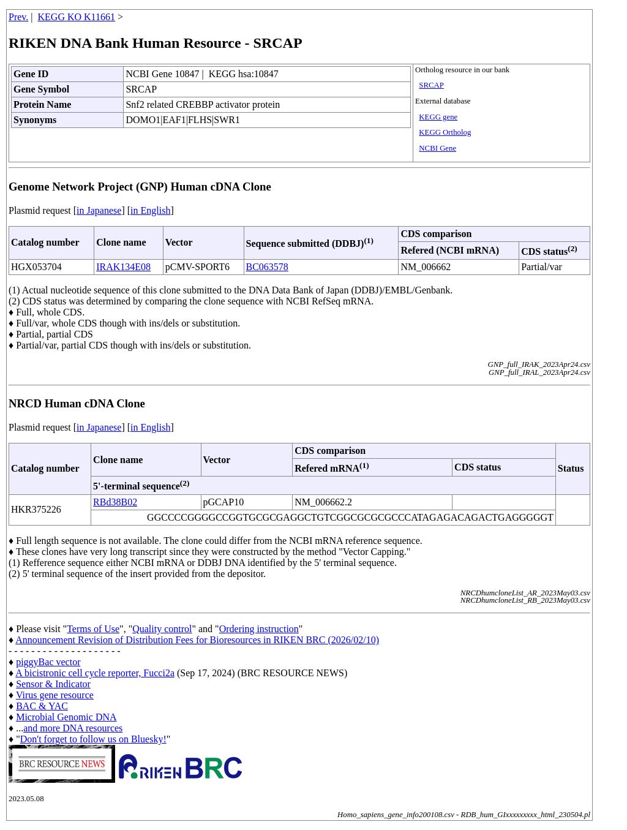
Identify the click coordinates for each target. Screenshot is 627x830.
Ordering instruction (259, 629)
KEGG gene (438, 117)
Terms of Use (93, 629)
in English (150, 210)
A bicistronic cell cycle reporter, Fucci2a (95, 673)
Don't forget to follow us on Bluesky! (93, 739)
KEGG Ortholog (445, 132)
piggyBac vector (48, 662)
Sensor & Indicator (53, 684)
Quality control (162, 629)
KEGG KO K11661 (77, 17)
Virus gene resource (55, 695)
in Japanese (99, 210)
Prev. (18, 17)
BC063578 (267, 267)
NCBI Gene (437, 148)
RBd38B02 (115, 502)
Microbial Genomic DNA (66, 717)
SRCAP (431, 85)
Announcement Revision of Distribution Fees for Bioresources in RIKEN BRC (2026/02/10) (197, 640)
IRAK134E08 (123, 267)
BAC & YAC (42, 706)
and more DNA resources (72, 728)
